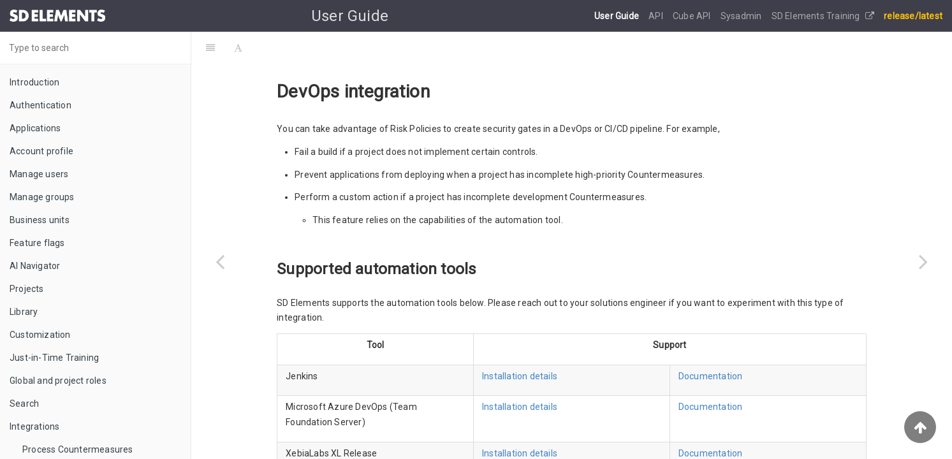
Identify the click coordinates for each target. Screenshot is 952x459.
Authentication (40, 105)
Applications (35, 128)
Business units (40, 220)
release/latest (913, 16)
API (656, 16)
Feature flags (37, 243)
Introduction (34, 82)
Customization (40, 335)
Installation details (519, 376)
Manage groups (42, 197)
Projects (27, 289)
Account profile (41, 151)
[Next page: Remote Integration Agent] (923, 261)
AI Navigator (35, 266)
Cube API (693, 16)
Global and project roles (58, 380)
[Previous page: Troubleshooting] (220, 261)
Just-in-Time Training (54, 358)
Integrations (34, 426)
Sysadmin (742, 16)
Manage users (39, 174)
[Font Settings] (238, 48)
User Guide (617, 16)
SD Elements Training (823, 16)
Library (24, 312)
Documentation (710, 376)
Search (24, 403)
